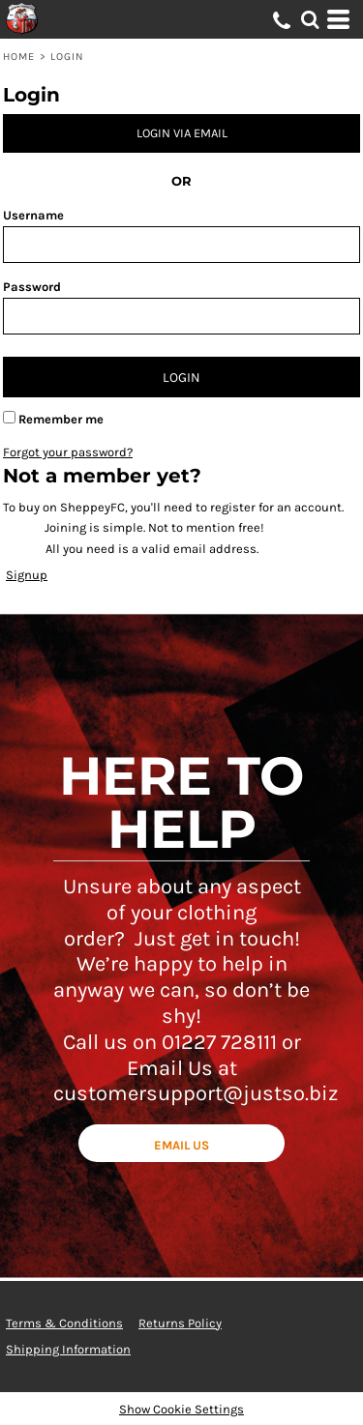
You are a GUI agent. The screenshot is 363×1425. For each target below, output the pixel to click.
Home (19, 56)
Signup (26, 574)
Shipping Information (68, 1349)
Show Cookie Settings (181, 1409)
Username (33, 215)
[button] (309, 19)
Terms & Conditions (64, 1323)
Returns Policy (180, 1323)
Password (32, 286)
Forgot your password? (68, 452)
